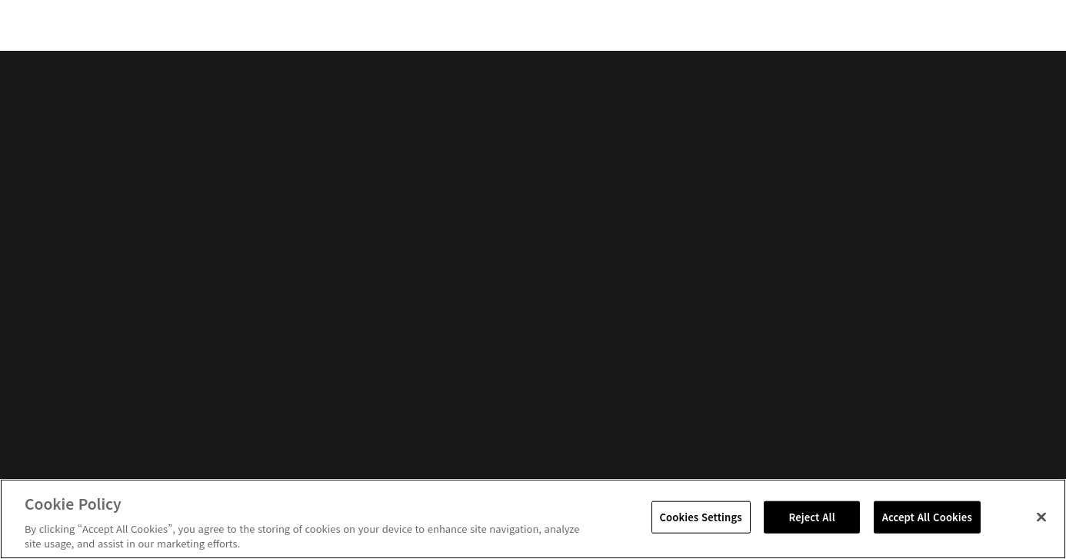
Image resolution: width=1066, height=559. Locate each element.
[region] (533, 519)
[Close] (1041, 517)
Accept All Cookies (927, 517)
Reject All (812, 517)
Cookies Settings (701, 517)
